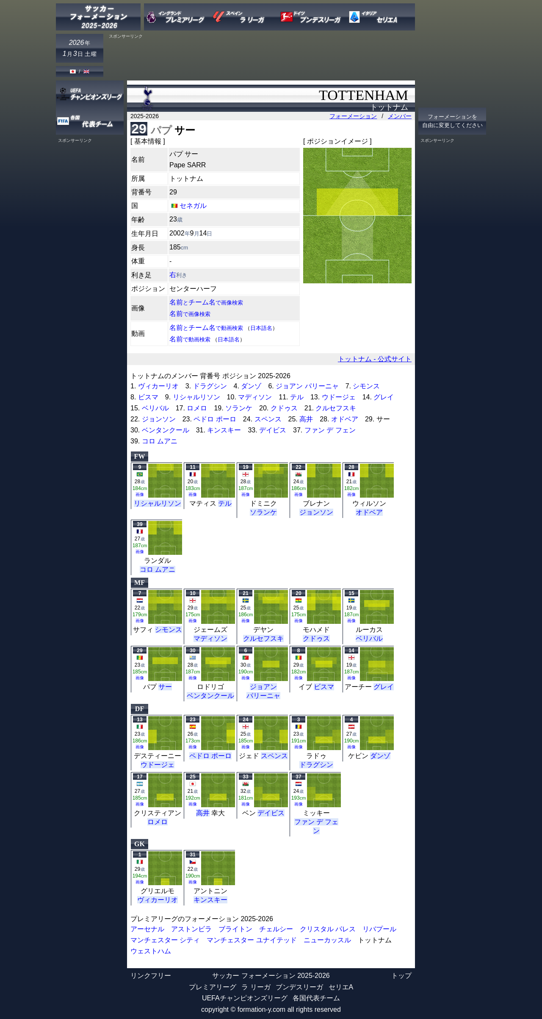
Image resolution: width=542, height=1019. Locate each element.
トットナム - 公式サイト (375, 359)
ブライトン (235, 929)
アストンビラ (191, 929)
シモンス (366, 386)
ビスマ (148, 397)
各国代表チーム (316, 998)
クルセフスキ (335, 408)
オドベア (344, 419)
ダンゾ (251, 386)
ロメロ (197, 408)
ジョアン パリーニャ (307, 386)
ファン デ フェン (330, 430)
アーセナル (147, 929)
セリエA (341, 987)
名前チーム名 (206, 302)
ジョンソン (159, 419)
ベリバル (155, 408)
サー (165, 686)
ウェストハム (150, 951)
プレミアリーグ (212, 987)
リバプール (379, 929)
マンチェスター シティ (165, 940)
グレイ (383, 397)
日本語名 (261, 328)
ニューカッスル (327, 940)
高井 (306, 419)
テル (297, 397)
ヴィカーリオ (158, 386)
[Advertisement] (261, 58)
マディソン (255, 397)
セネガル (193, 205)
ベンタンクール (165, 430)
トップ (401, 975)
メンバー (400, 116)
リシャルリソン (196, 397)
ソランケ (238, 408)
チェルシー (276, 929)
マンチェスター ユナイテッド (251, 940)
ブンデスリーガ (299, 987)
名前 (189, 313)
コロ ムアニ (159, 441)
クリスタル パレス (328, 929)
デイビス (272, 430)
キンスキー (224, 430)
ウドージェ (339, 397)
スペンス (268, 419)
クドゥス (284, 408)
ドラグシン (210, 386)
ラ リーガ (255, 987)
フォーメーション (353, 116)
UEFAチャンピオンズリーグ (245, 998)
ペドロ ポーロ (215, 419)
